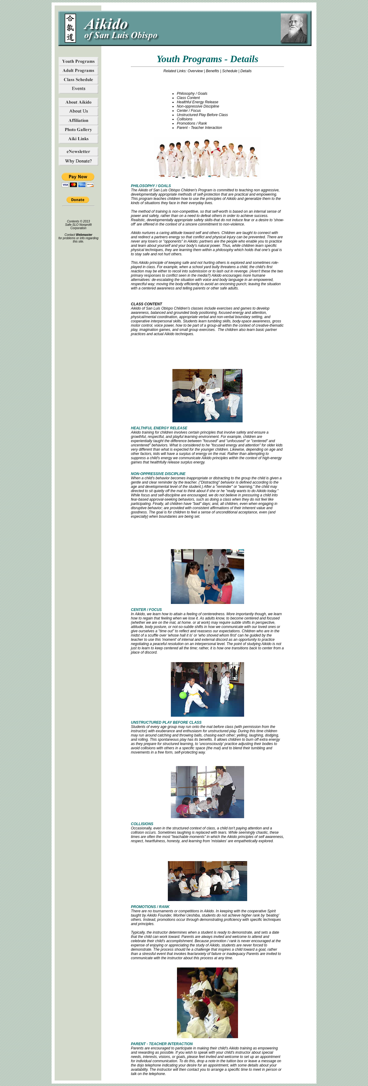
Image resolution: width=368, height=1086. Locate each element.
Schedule (229, 71)
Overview (195, 71)
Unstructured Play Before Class (202, 115)
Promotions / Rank (192, 123)
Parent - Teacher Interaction (199, 128)
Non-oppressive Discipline (198, 106)
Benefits (212, 71)
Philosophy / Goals (192, 93)
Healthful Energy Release (197, 102)
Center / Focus (189, 110)
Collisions (184, 119)
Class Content (188, 98)
